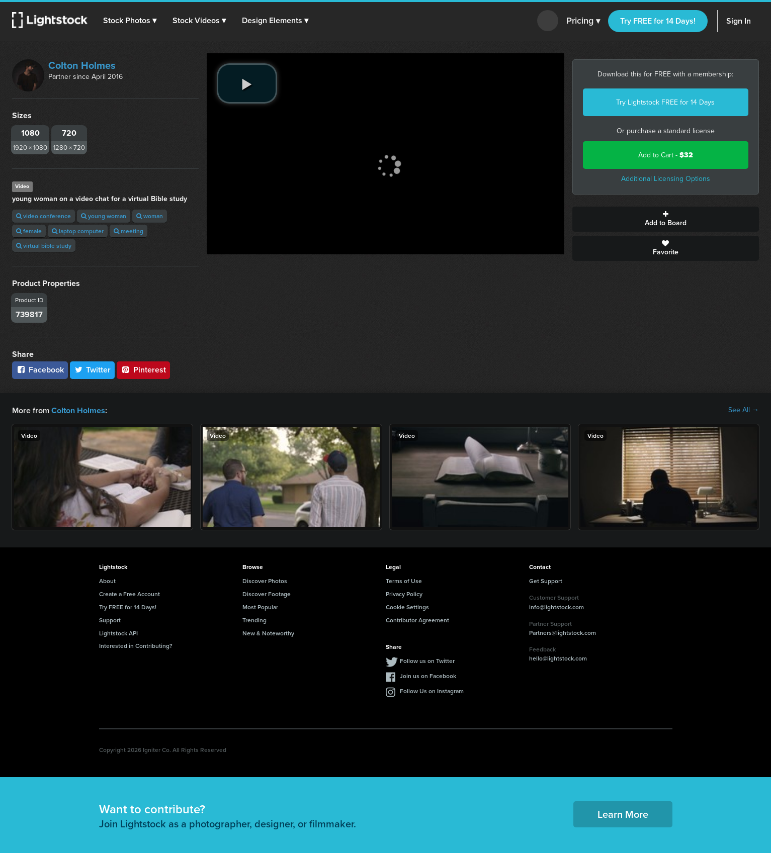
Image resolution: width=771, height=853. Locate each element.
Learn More (622, 813)
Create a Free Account (129, 593)
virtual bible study (43, 245)
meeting (128, 231)
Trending (254, 619)
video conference (43, 216)
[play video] (247, 83)
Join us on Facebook (428, 675)
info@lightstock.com (556, 606)
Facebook (40, 369)
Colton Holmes (82, 65)
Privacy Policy (404, 593)
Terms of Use (404, 580)
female (29, 231)
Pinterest (143, 369)
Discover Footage (266, 593)
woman (149, 216)
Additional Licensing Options (665, 178)
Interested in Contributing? (136, 645)
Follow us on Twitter (427, 660)
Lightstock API (118, 632)
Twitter (92, 369)
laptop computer (78, 231)
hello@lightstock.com (558, 657)
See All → (743, 410)
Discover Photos (264, 580)
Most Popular (260, 606)
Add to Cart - (665, 155)
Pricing (583, 21)
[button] (130, 20)
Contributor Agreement (417, 619)
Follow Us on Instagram (432, 690)
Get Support (545, 580)
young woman (103, 216)
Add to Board (665, 219)
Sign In (738, 21)
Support (110, 619)
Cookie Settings (407, 606)
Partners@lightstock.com (562, 632)
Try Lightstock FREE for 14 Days (665, 102)
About (107, 580)
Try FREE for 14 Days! (658, 21)
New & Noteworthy (268, 632)
